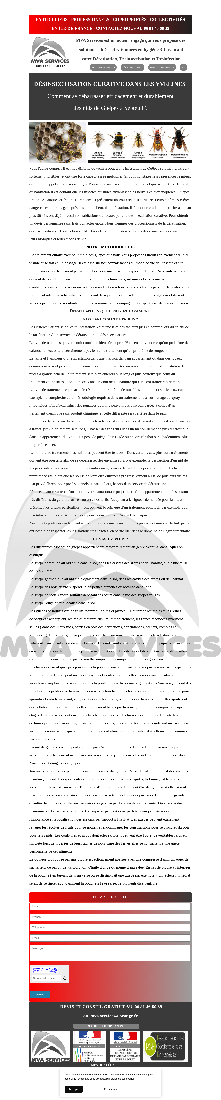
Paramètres (110, 1089)
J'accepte (73, 1089)
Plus (183, 67)
